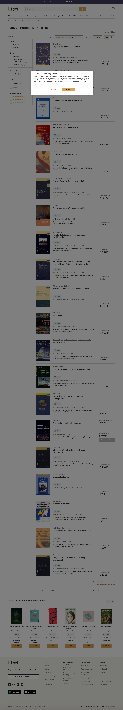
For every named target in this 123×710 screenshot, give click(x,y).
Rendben (68, 89)
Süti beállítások (55, 89)
